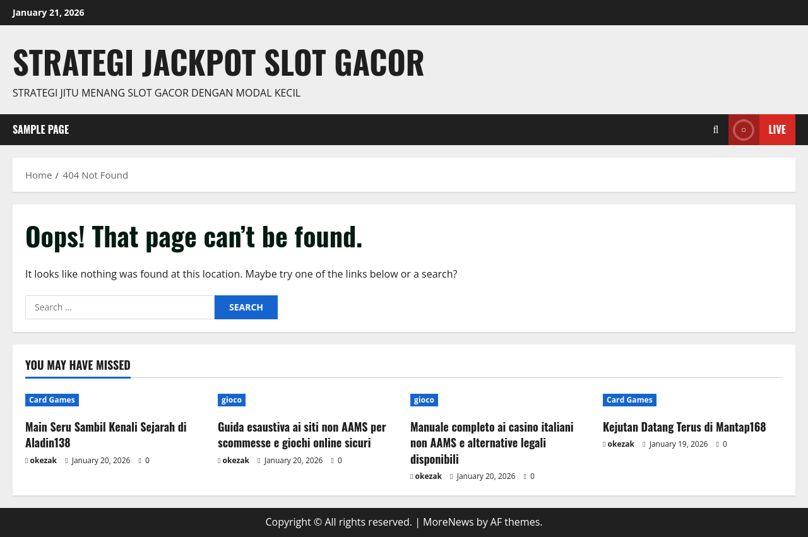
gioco (232, 399)
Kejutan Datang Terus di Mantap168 (684, 426)
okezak (43, 460)
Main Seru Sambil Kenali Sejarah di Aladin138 (106, 434)
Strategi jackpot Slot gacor (219, 61)
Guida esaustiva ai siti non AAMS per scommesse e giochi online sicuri (302, 434)
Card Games (52, 399)
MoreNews (448, 522)
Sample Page (41, 129)
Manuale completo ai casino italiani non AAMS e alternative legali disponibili (492, 442)
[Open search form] (716, 129)
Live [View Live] (757, 129)
